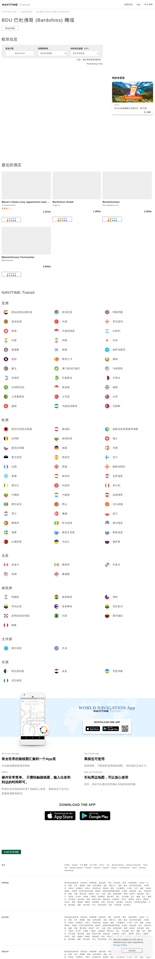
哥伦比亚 (110, 902)
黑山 (118, 897)
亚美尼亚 (83, 883)
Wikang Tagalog (76, 868)
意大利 (78, 897)
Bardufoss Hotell (63, 202)
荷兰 (132, 897)
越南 (141, 888)
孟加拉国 (102, 883)
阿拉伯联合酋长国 (71, 883)
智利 (103, 902)
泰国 (112, 888)
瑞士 (140, 891)
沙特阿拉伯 (96, 888)
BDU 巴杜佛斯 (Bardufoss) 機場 (38, 20)
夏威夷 (80, 902)
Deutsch (97, 868)
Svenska (142, 868)
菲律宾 (71, 888)
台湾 (136, 888)
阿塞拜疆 (93, 883)
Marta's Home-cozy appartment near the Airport (31, 202)
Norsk (134, 868)
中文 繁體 (83, 865)
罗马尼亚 (71, 899)
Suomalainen (124, 868)
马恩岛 (71, 897)
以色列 (141, 883)
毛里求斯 (117, 905)
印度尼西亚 (132, 883)
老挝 (105, 886)
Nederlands (68, 870)
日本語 (67, 865)
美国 (73, 902)
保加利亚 (132, 891)
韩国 (89, 886)
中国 (109, 883)
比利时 (124, 891)
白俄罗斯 (115, 899)
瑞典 (88, 899)
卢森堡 (93, 897)
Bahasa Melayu (118, 865)
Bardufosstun (111, 202)
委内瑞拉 (71, 905)
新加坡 (105, 888)
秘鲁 (79, 905)
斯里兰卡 (112, 886)
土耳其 (129, 888)
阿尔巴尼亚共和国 (86, 891)
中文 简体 (93, 865)
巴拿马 (67, 902)
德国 (70, 894)
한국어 (101, 865)
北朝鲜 (74, 891)
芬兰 (98, 894)
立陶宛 (85, 897)
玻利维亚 (95, 902)
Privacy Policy (120, 945)
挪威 (138, 897)
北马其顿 (125, 897)
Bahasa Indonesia (133, 865)
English (75, 865)
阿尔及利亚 (102, 905)
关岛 (94, 905)
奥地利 (97, 891)
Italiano (114, 868)
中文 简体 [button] (148, 4)
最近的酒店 (10, 28)
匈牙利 (132, 894)
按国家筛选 (43, 48)
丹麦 (76, 894)
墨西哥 (146, 899)
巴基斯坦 (79, 888)
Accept (132, 950)
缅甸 (120, 886)
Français (88, 868)
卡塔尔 (87, 888)
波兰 (144, 897)
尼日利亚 (126, 905)
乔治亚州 (116, 883)
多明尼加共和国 (140, 902)
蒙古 (125, 886)
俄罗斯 (131, 899)
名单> (86, 48)
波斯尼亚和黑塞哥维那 (111, 891)
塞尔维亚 (81, 899)
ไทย (108, 865)
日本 (76, 886)
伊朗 (70, 886)
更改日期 (9, 48)
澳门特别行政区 (136, 886)
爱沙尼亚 (83, 894)
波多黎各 (119, 902)
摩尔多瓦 (110, 897)
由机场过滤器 (80, 48)
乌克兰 (123, 899)
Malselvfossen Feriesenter (18, 257)
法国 (103, 894)
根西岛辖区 (117, 894)
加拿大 (138, 899)
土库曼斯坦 (120, 888)
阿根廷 (87, 902)
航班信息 (129, 4)
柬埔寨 (82, 886)
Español (106, 868)
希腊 (125, 894)
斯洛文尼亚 (96, 899)
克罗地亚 (140, 894)
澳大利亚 (86, 905)
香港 (124, 883)
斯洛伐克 (106, 899)
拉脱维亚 (101, 897)
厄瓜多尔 (128, 902)
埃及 (110, 905)
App (138, 4)
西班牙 (91, 894)
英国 (109, 894)
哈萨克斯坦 (97, 886)
